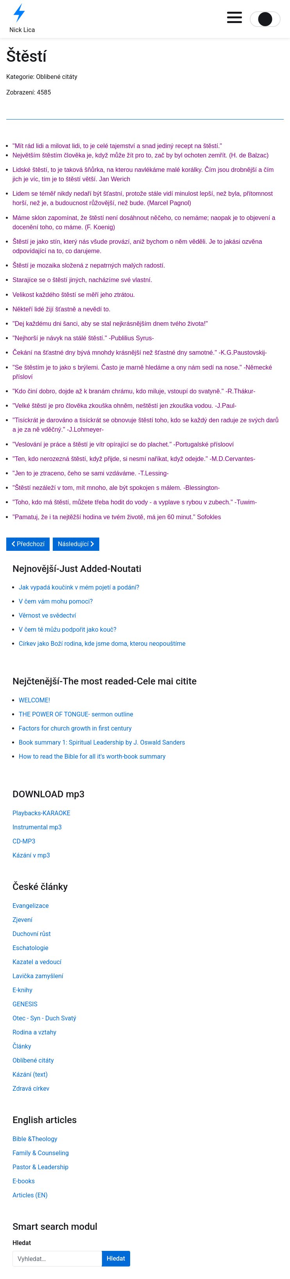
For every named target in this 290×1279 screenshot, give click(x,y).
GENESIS (25, 1004)
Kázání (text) (30, 1074)
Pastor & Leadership (40, 1167)
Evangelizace (31, 905)
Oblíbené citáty (33, 1060)
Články (22, 1046)
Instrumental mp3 (37, 827)
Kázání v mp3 (31, 855)
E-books (24, 1181)
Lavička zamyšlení (38, 976)
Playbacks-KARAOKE (41, 813)
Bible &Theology (35, 1139)
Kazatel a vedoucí (37, 962)
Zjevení (22, 920)
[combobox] (57, 1258)
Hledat (22, 1243)
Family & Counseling (41, 1153)
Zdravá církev (31, 1088)
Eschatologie (30, 948)
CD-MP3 (24, 841)
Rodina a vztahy (34, 1032)
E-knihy (22, 990)
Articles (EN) (30, 1195)
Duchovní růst (32, 934)
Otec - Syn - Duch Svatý (44, 1018)
